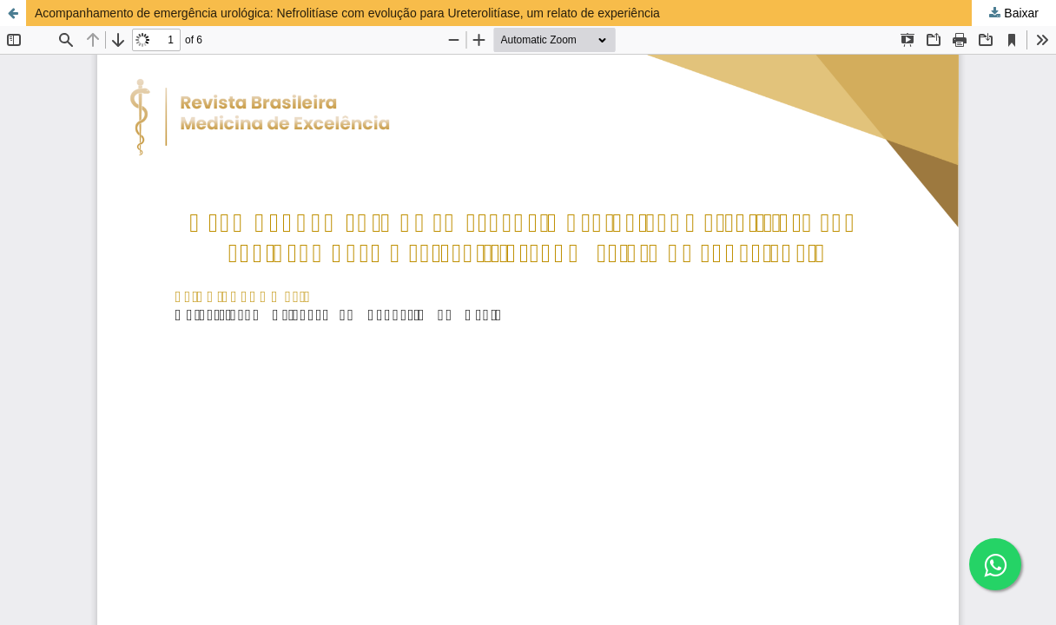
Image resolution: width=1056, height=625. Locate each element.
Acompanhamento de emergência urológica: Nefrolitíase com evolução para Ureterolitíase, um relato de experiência (347, 13)
